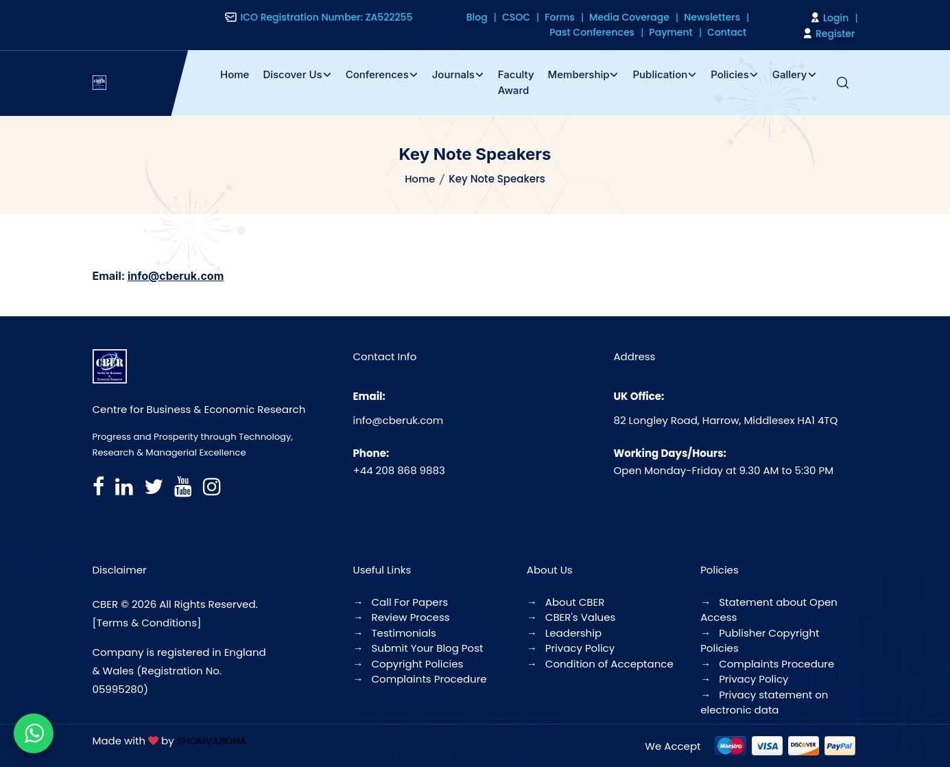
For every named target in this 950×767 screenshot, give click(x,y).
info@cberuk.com (398, 420)
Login (832, 18)
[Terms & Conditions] (147, 622)
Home (234, 74)
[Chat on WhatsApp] (34, 733)
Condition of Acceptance (600, 664)
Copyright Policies (408, 664)
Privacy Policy (571, 648)
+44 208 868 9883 (399, 470)
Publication (659, 74)
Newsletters (715, 17)
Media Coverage (638, 17)
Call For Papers (401, 602)
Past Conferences (607, 32)
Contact (729, 32)
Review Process (401, 617)
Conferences (377, 74)
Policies (729, 74)
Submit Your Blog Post (418, 648)
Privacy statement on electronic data (764, 702)
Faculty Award (516, 82)
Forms (575, 17)
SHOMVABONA (213, 740)
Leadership (564, 633)
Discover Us (292, 74)
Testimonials (394, 633)
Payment (680, 32)
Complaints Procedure (420, 679)
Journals (453, 74)
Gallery (789, 74)
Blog (504, 17)
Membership (579, 74)
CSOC (537, 17)
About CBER (566, 602)
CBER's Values (571, 617)
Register (831, 33)
